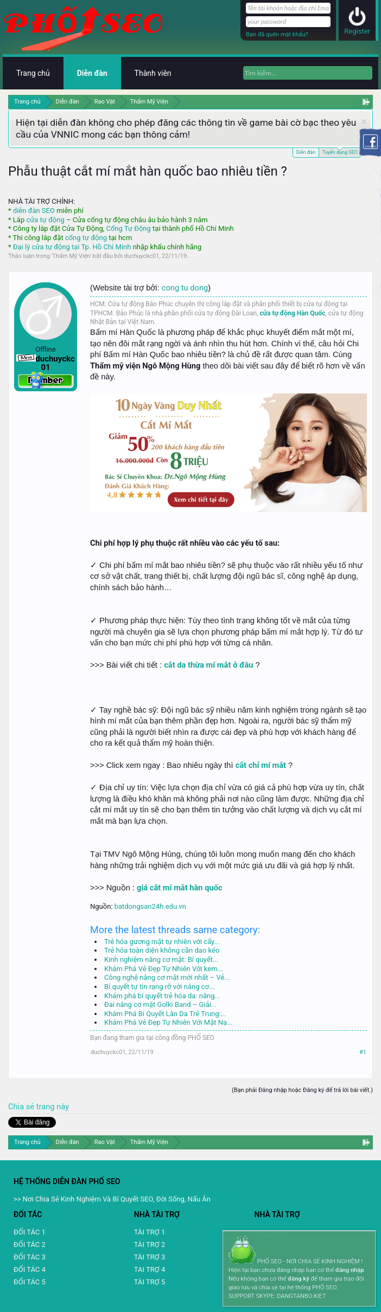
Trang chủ (33, 73)
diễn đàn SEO (34, 210)
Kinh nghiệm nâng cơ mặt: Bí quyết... (161, 959)
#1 (362, 1052)
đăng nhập (349, 1270)
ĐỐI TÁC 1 (30, 1232)
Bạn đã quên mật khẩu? (277, 34)
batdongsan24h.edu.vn (150, 906)
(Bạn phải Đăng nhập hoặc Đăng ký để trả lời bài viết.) (302, 1090)
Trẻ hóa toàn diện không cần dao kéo (161, 950)
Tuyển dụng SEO (340, 151)
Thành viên (153, 73)
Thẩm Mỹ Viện (72, 256)
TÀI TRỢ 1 (149, 1232)
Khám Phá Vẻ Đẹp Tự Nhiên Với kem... (163, 969)
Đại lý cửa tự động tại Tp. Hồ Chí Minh (72, 247)
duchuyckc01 (141, 256)
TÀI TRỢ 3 (149, 1257)
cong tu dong (185, 288)
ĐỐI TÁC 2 (30, 1244)
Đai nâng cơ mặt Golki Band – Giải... (160, 1004)
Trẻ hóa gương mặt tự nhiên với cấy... (162, 942)
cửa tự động (45, 220)
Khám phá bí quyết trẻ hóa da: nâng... (162, 996)
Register (357, 31)
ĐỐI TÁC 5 (30, 1282)
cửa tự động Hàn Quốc (293, 313)
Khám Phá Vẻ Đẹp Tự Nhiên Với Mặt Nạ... (168, 1022)
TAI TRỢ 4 (149, 1269)
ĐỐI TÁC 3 (30, 1257)
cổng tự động (86, 238)
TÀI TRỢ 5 (149, 1282)
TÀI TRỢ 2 (149, 1244)
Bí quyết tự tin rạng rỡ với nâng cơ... (159, 987)
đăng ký (298, 1278)
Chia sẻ (22, 1106)
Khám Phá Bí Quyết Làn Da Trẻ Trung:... (165, 1014)
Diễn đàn (305, 152)
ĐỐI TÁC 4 (30, 1269)
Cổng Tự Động (128, 228)
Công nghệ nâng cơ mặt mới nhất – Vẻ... (167, 977)
